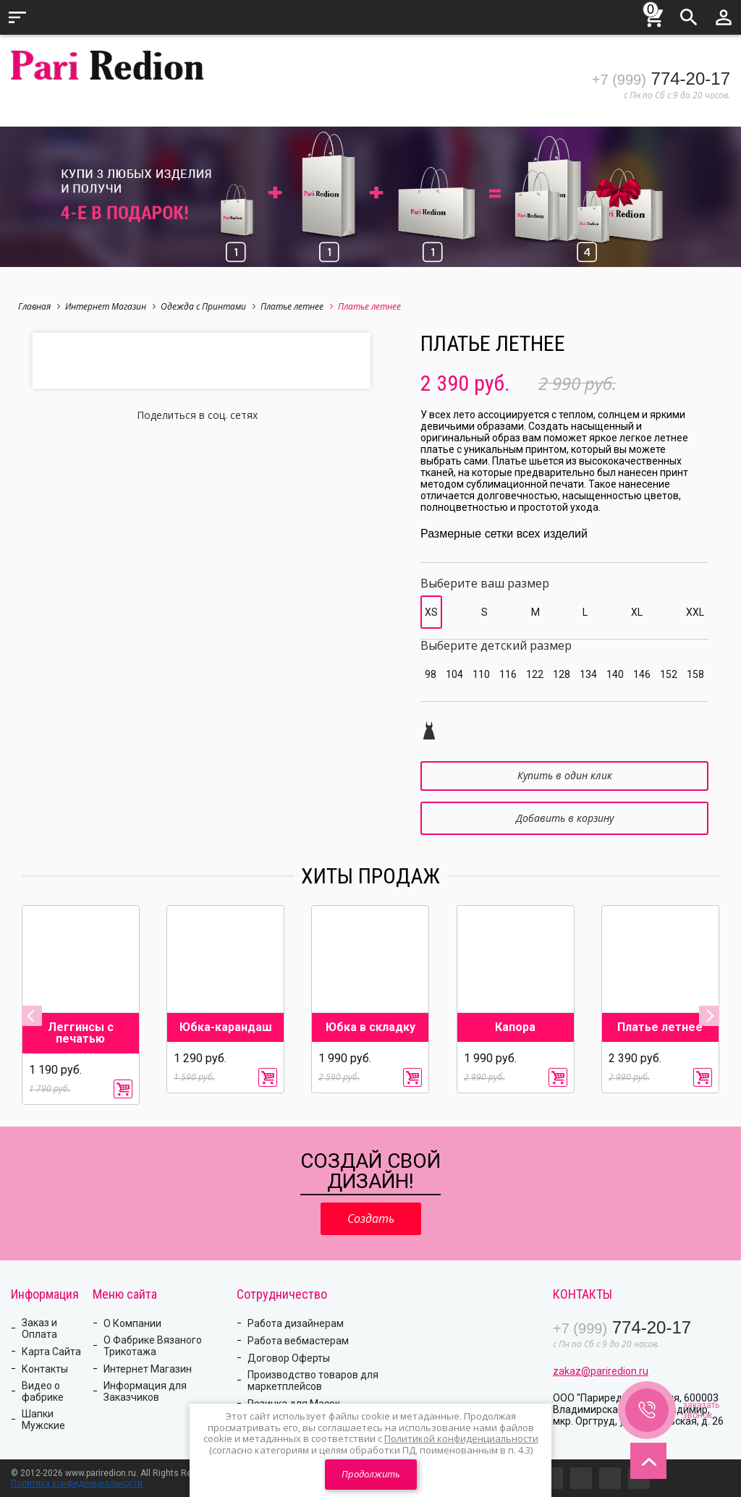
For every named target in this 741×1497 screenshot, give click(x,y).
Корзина (654, 15)
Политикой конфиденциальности (461, 1438)
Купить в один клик (564, 775)
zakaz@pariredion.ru (600, 1371)
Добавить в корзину (565, 818)
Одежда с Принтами (208, 306)
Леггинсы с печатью (81, 1033)
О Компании (132, 1323)
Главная (39, 306)
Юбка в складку (370, 1027)
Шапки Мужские (43, 1419)
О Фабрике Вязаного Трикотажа (152, 1345)
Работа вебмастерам (298, 1341)
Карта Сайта (51, 1351)
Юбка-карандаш (225, 1027)
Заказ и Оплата (39, 1328)
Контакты (45, 1369)
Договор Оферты (288, 1358)
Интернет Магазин (110, 306)
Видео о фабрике (43, 1391)
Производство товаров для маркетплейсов (312, 1380)
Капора (515, 1027)
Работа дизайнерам (295, 1323)
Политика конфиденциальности (77, 1483)
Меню (17, 17)
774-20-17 (661, 78)
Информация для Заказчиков (145, 1391)
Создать (370, 1218)
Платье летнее (297, 306)
